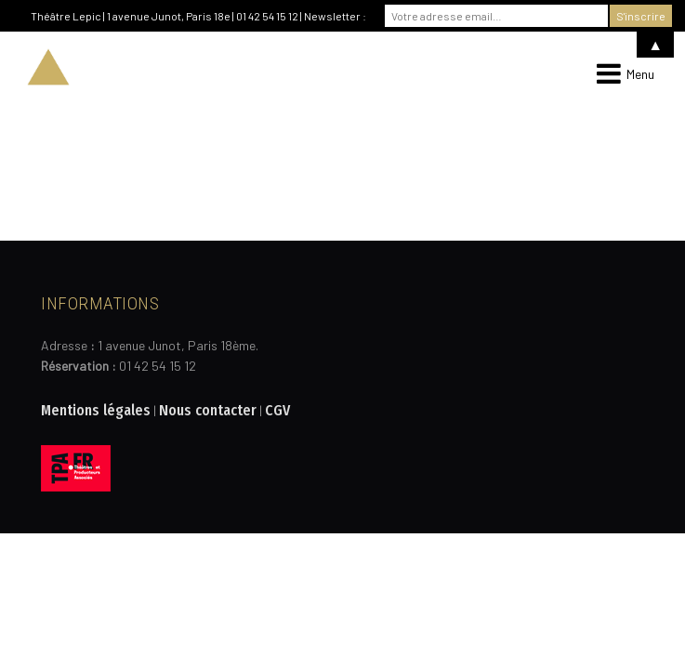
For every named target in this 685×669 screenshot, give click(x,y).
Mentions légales (96, 410)
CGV (277, 410)
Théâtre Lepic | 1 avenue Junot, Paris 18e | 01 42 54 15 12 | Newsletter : (198, 15)
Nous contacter (208, 410)
